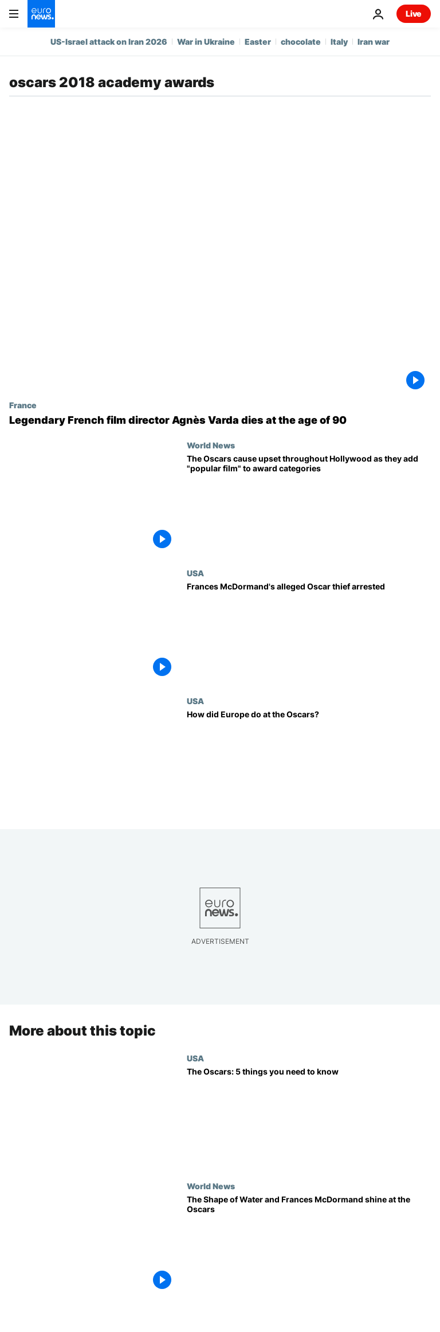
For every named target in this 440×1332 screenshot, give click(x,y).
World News (211, 445)
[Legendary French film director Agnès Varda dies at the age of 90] (220, 420)
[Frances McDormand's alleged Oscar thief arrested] (309, 632)
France (23, 404)
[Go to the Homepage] (41, 14)
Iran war (374, 41)
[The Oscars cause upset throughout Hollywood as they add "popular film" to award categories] (309, 504)
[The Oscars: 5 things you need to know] (309, 1117)
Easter (258, 41)
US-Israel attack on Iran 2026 (108, 41)
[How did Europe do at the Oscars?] (309, 760)
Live (414, 13)
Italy (339, 41)
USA (195, 572)
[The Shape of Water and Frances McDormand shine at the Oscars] (309, 1245)
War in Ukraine (206, 41)
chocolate (301, 41)
